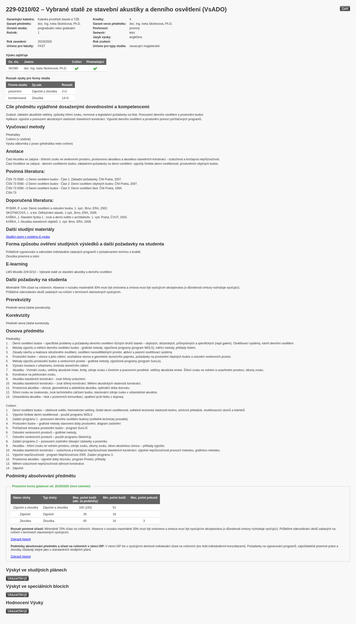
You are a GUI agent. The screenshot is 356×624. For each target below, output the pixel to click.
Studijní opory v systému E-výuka (28, 237)
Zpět (345, 8)
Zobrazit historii (21, 539)
